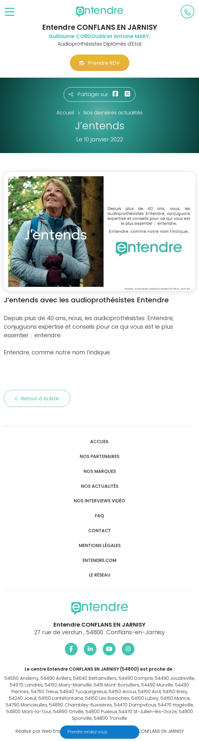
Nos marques (100, 471)
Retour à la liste (37, 398)
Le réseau (99, 575)
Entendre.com (99, 560)
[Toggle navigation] (10, 12)
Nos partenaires (99, 456)
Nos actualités (99, 486)
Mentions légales (100, 545)
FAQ (99, 516)
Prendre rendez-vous (87, 731)
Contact (99, 530)
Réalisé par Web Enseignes (46, 731)
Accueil (99, 441)
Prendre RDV (99, 63)
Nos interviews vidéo (99, 501)
